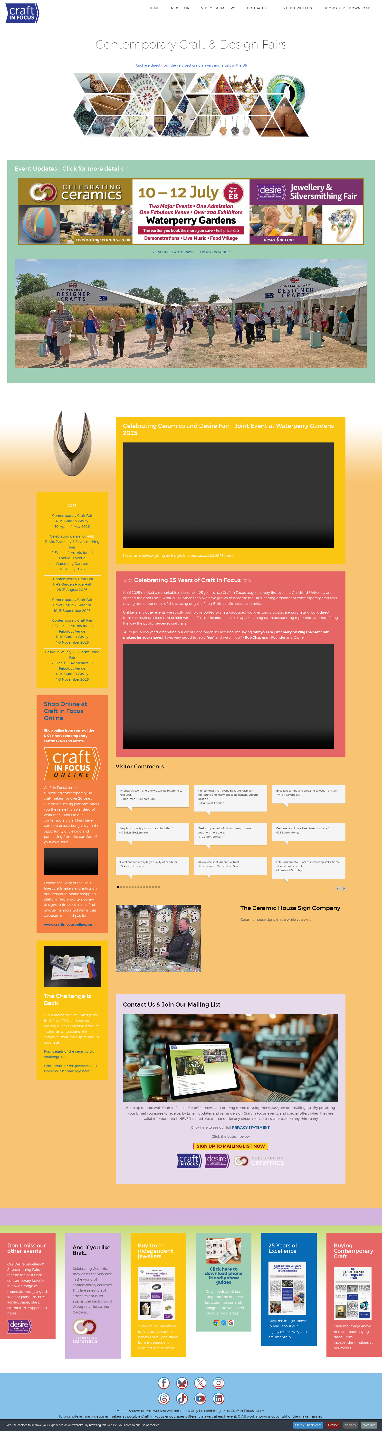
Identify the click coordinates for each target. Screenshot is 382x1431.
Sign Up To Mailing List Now (231, 1146)
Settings (350, 1425)
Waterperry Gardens (72, 563)
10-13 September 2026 (72, 610)
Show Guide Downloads (348, 8)
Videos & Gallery (218, 8)
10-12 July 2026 (72, 569)
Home (153, 8)
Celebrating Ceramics (68, 536)
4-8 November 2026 (72, 642)
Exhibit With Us (296, 8)
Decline (333, 1425)
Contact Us (258, 8)
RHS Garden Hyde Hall (72, 584)
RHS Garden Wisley (72, 521)
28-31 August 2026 (72, 590)
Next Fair (180, 8)
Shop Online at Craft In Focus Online (65, 711)
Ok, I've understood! (308, 1425)
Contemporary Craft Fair (72, 515)
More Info (369, 1425)
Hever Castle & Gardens (72, 605)
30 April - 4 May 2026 (72, 526)
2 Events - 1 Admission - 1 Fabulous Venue (191, 252)
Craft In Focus (22, 13)
